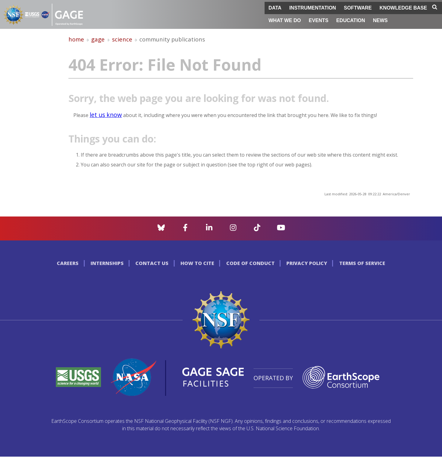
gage (98, 39)
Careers (68, 263)
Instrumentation (312, 7)
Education (350, 20)
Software (358, 7)
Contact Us (152, 263)
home (76, 39)
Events (318, 20)
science (122, 39)
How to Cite (197, 263)
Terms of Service (362, 263)
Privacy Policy (306, 263)
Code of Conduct (250, 263)
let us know (106, 115)
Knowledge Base (403, 7)
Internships (107, 263)
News (380, 20)
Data (275, 7)
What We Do (285, 20)
